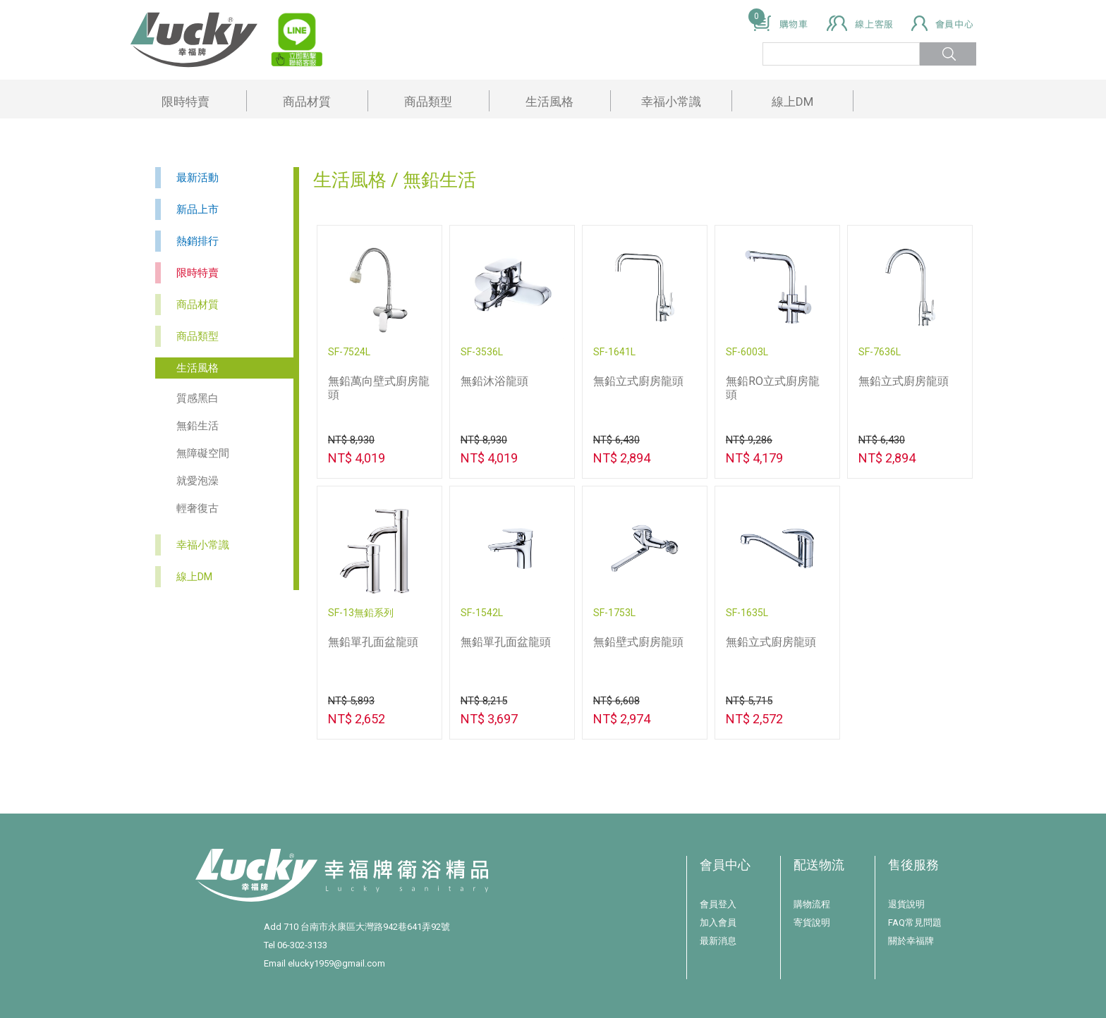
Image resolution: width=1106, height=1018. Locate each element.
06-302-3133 (302, 945)
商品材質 (307, 101)
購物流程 (812, 904)
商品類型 (428, 101)
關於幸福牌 (911, 941)
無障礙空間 (202, 453)
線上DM (792, 101)
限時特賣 (185, 101)
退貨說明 (906, 904)
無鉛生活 (197, 425)
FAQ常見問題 (915, 922)
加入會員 (718, 922)
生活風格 (549, 101)
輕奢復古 (197, 508)
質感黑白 (197, 398)
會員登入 (718, 904)
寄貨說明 (812, 922)
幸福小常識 (671, 101)
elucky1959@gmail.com (336, 963)
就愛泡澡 (197, 480)
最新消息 (718, 941)
